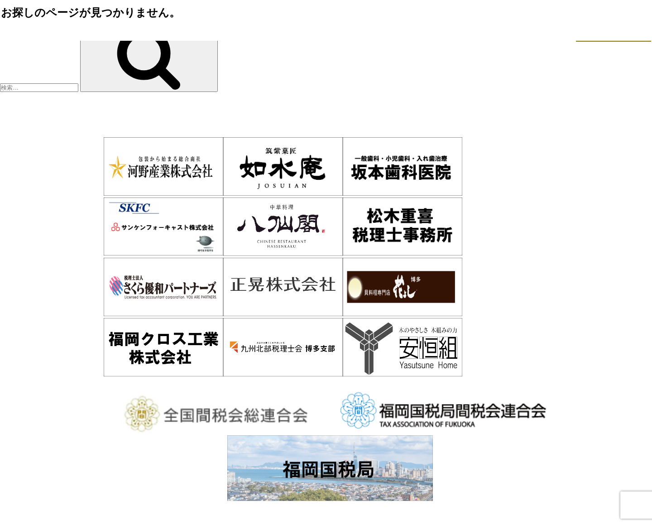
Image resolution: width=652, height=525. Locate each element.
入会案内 (258, 383)
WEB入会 (459, 383)
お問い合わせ (533, 383)
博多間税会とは (182, 383)
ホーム (109, 383)
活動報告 (391, 383)
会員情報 (325, 383)
